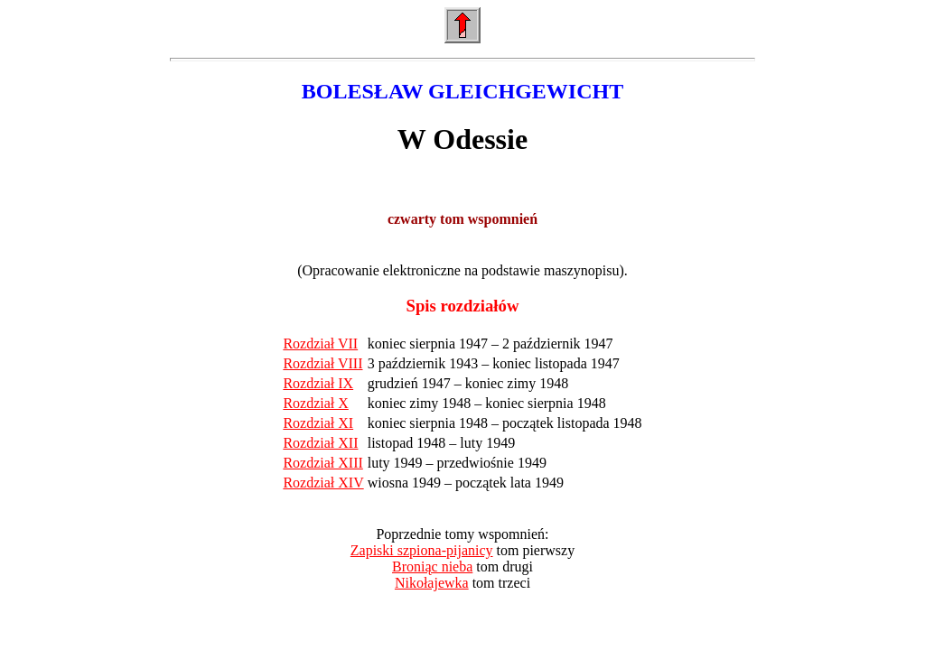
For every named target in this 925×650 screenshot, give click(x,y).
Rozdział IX (318, 383)
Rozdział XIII (322, 462)
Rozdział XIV (323, 482)
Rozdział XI (318, 423)
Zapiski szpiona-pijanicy (421, 550)
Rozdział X (315, 403)
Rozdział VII (320, 343)
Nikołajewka (432, 582)
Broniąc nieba (432, 566)
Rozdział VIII (322, 363)
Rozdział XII (320, 442)
